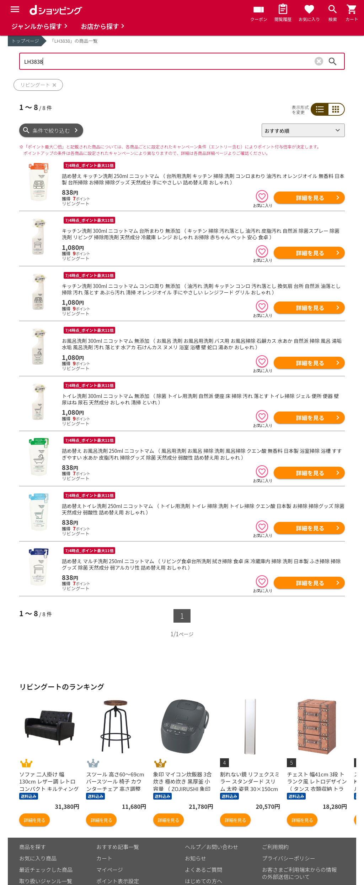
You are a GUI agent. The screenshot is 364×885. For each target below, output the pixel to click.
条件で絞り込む (51, 130)
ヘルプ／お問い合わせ (211, 846)
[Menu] (15, 9)
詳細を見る (310, 197)
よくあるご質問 (203, 869)
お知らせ (195, 858)
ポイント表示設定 (117, 881)
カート (104, 858)
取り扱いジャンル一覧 (45, 881)
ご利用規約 (275, 846)
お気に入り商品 (38, 858)
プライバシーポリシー (288, 858)
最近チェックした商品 (46, 869)
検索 (332, 61)
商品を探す (32, 846)
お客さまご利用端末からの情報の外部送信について (299, 873)
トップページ (25, 40)
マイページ (109, 869)
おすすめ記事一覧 (117, 846)
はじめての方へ (203, 881)
